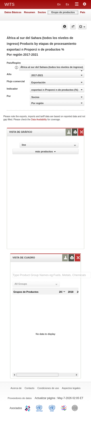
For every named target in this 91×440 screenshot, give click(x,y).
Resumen (29, 12)
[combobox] (36, 284)
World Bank (75, 407)
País (82, 12)
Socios (42, 12)
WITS (9, 4)
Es (67, 4)
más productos (45, 151)
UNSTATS (52, 407)
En (59, 4)
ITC (28, 407)
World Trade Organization (64, 407)
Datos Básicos (12, 12)
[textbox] (51, 275)
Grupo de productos (63, 12)
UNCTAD (40, 407)
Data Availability (39, 119)
